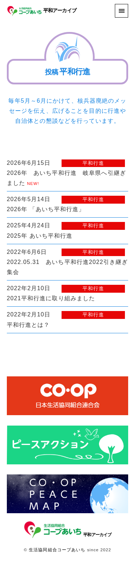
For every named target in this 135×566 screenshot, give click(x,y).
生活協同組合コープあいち (57, 550)
